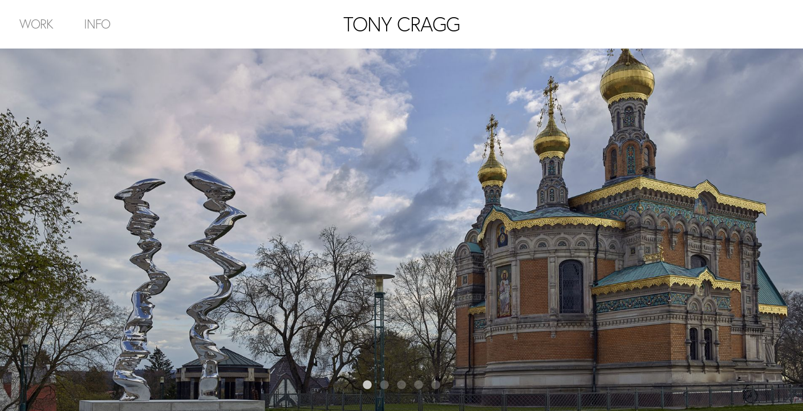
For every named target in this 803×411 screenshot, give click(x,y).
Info (97, 23)
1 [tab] (367, 385)
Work (36, 23)
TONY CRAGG (401, 24)
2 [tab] (384, 385)
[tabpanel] (401, 230)
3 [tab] (401, 385)
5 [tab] (435, 385)
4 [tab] (418, 385)
